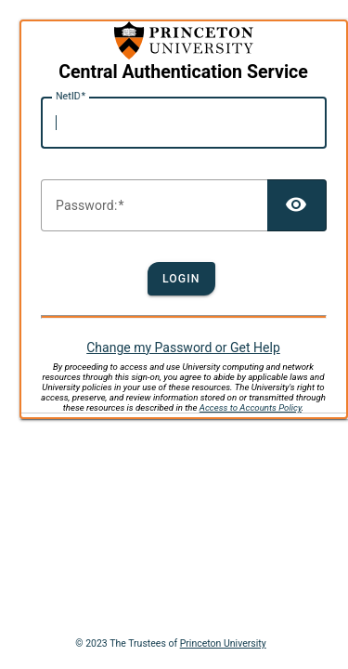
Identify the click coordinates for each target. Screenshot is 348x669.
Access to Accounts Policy (251, 407)
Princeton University (223, 643)
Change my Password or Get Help (183, 347)
